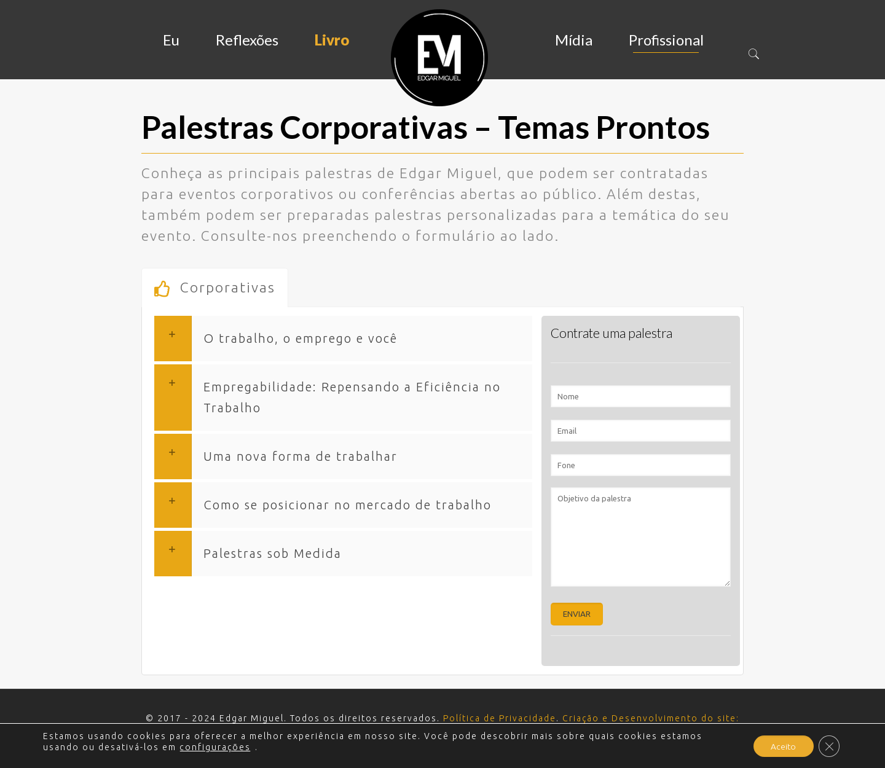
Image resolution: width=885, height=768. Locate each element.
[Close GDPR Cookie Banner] (828, 746)
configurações (215, 747)
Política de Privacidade (499, 718)
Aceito (781, 746)
